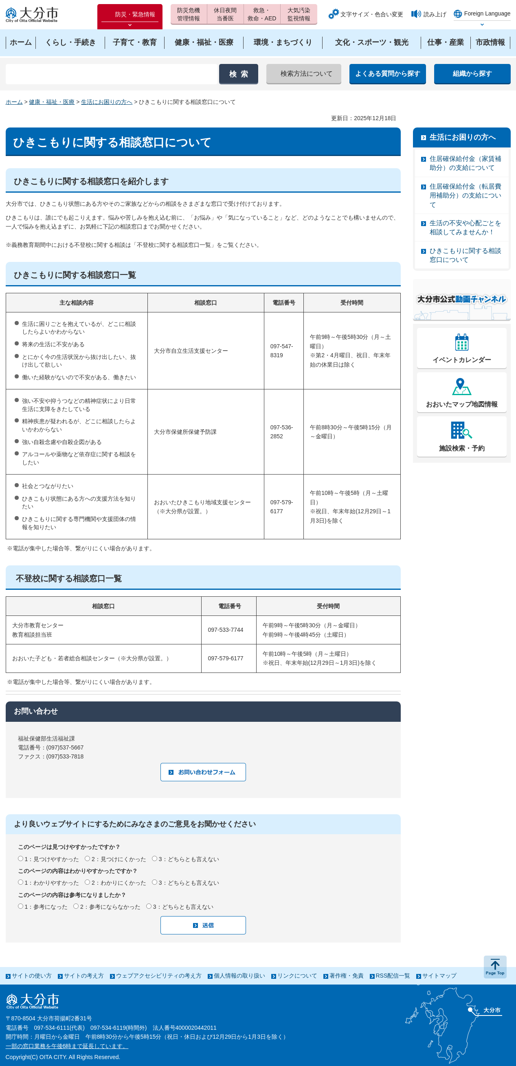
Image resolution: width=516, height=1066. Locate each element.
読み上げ (435, 14)
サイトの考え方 (84, 975)
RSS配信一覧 (393, 975)
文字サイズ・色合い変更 (371, 14)
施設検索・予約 (462, 448)
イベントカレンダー (462, 359)
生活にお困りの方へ (106, 102)
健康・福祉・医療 (52, 102)
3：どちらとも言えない (189, 859)
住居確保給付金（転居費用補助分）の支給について (465, 195)
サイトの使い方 (32, 975)
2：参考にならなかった (110, 906)
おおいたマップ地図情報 (462, 404)
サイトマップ (439, 975)
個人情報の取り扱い (239, 975)
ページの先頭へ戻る (495, 967)
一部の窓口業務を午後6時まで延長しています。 (67, 1046)
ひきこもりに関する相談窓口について (465, 255)
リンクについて (297, 975)
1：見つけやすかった (51, 859)
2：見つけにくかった (119, 859)
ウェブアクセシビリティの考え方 (159, 975)
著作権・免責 (346, 975)
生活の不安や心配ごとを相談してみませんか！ (465, 227)
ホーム (14, 102)
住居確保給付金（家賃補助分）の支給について (465, 163)
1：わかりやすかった (51, 882)
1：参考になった (46, 906)
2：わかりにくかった (119, 882)
